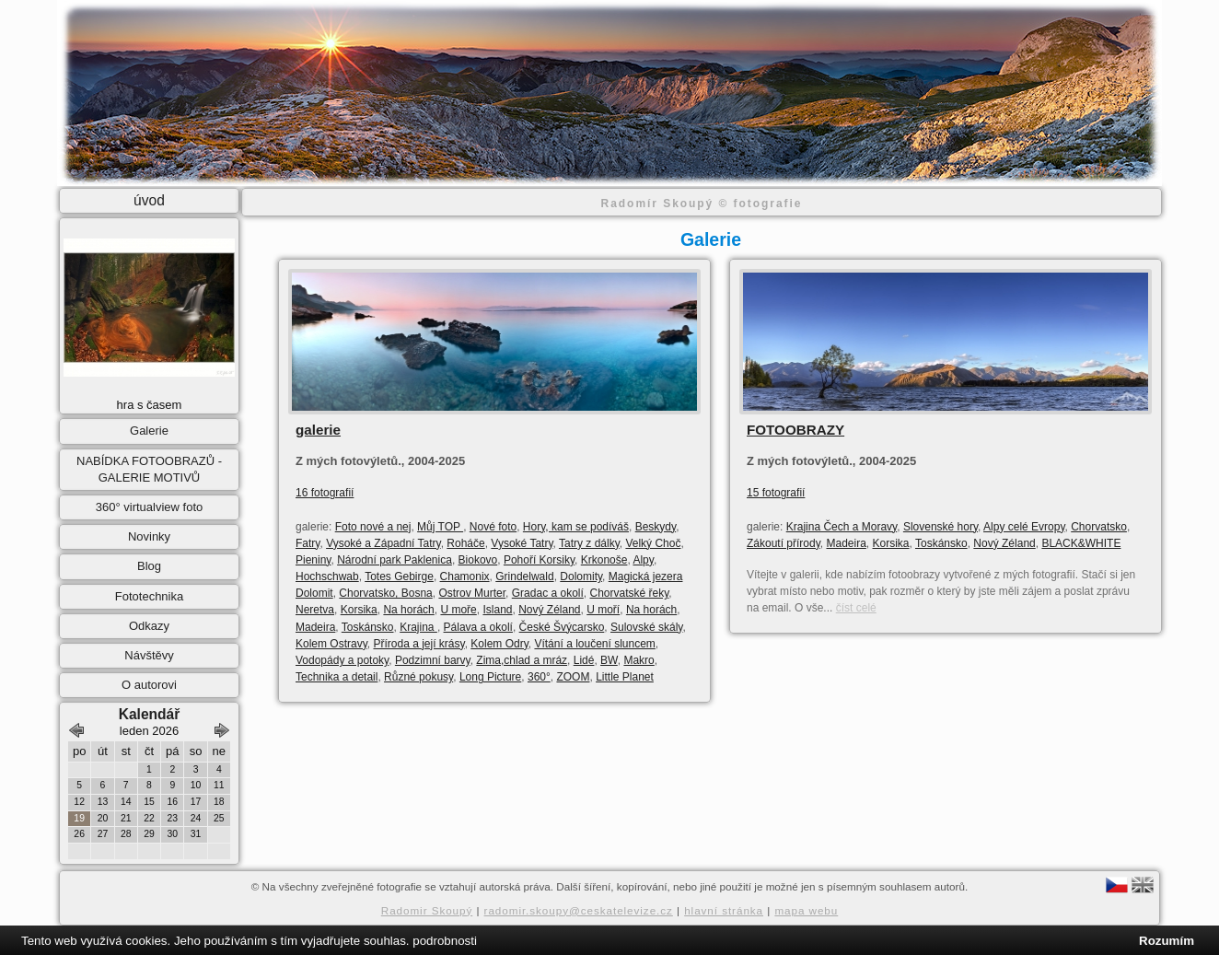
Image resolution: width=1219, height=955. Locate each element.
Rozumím (1166, 941)
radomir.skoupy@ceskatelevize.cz (578, 910)
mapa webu (806, 910)
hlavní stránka (723, 910)
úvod (149, 200)
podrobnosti (444, 941)
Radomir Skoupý (427, 910)
